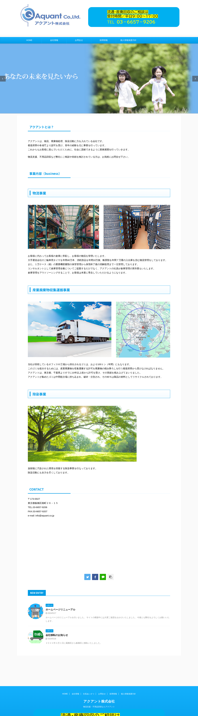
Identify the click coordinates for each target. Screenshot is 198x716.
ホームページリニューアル (60, 609)
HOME (29, 40)
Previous (3, 79)
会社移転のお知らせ (57, 635)
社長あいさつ (88, 666)
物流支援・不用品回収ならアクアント (99, 679)
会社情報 (54, 40)
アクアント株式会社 (99, 674)
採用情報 (104, 40)
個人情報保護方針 (128, 40)
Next (195, 79)
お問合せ (79, 40)
